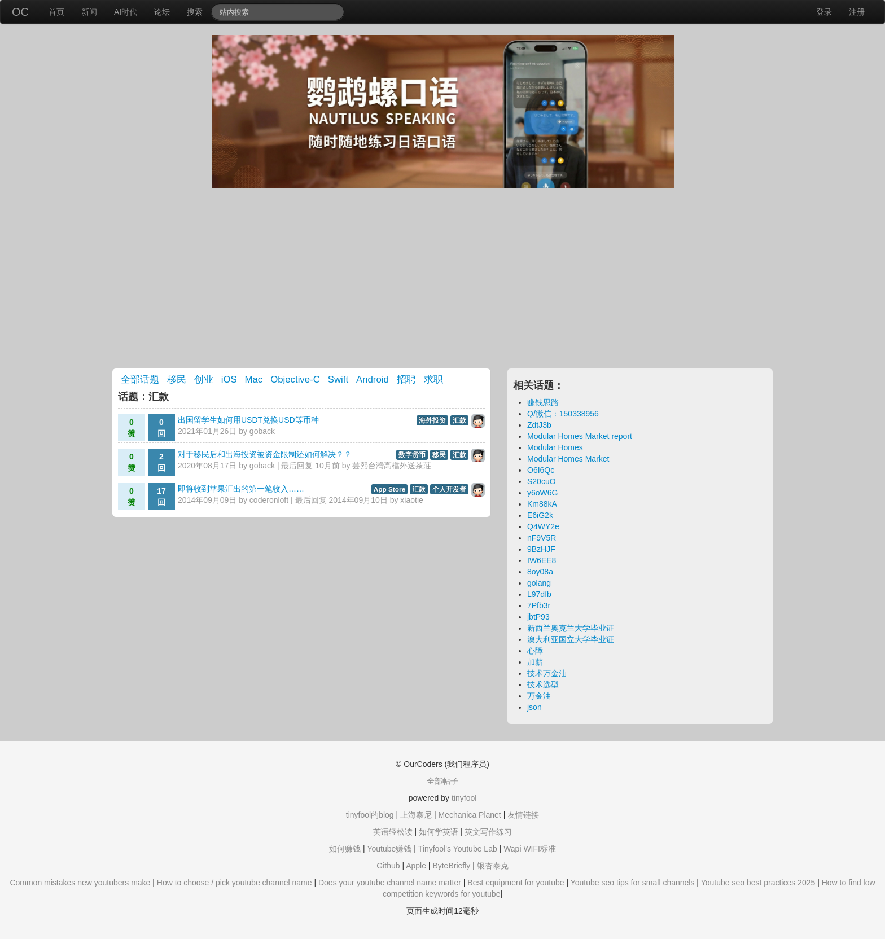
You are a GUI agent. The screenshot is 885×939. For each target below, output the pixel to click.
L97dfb (539, 594)
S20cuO (541, 481)
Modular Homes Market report (579, 436)
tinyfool (464, 797)
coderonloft (268, 499)
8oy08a (540, 571)
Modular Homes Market (568, 458)
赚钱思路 (543, 402)
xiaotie (411, 499)
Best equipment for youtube (515, 882)
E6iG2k (540, 515)
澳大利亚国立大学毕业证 (570, 639)
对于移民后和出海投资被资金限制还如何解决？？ (265, 454)
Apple (416, 865)
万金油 (539, 695)
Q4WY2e (543, 526)
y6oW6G (542, 492)
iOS (229, 379)
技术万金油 (547, 673)
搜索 (195, 11)
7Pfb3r (538, 605)
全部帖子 (442, 781)
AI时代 (125, 11)
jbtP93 (538, 616)
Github (388, 865)
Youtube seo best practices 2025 (758, 882)
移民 (176, 379)
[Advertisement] (442, 278)
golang (539, 582)
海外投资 (432, 420)
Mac (254, 379)
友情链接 (523, 814)
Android (372, 379)
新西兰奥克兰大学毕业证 (570, 628)
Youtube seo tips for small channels (633, 882)
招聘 (406, 379)
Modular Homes (555, 447)
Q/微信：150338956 (563, 413)
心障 (535, 650)
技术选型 (543, 684)
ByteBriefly (451, 865)
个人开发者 (449, 489)
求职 (433, 379)
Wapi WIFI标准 (529, 848)
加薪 (535, 661)
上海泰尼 (416, 814)
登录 (824, 11)
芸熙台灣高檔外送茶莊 (391, 465)
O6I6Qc (540, 470)
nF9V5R (541, 537)
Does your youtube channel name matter (389, 882)
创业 (203, 379)
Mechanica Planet (469, 814)
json (534, 707)
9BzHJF (541, 549)
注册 (857, 11)
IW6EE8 (541, 560)
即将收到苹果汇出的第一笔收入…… (241, 488)
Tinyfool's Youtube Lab (457, 848)
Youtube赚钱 (389, 848)
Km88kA (542, 503)
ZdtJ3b (539, 424)
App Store (390, 489)
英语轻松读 (393, 831)
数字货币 (412, 455)
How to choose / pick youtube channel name (234, 882)
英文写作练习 (488, 831)
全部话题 (140, 379)
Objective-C (295, 379)
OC (20, 12)
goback (262, 431)
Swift (338, 379)
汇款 (459, 420)
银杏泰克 (493, 865)
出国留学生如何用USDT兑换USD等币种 (248, 419)
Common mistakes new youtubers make (80, 882)
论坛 (162, 11)
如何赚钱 (345, 848)
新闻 (89, 11)
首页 (56, 11)
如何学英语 (438, 831)
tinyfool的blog (370, 814)
